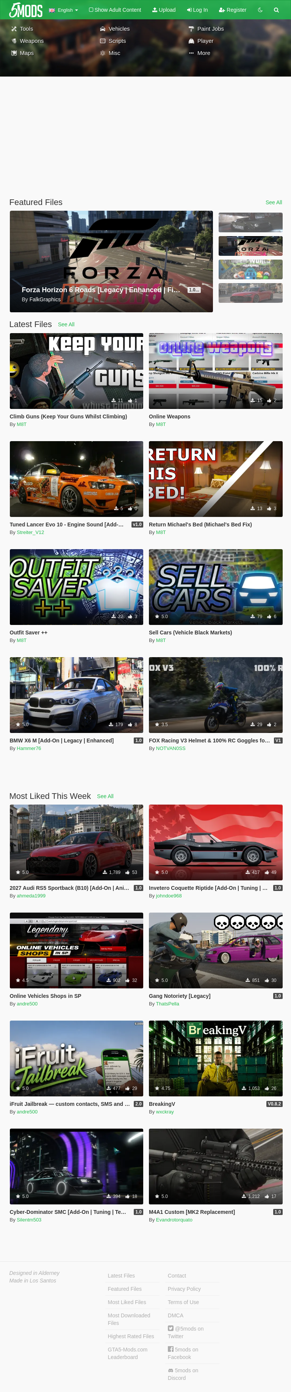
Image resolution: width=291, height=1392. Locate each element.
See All (274, 202)
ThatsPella (167, 1004)
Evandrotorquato (174, 1220)
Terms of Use (183, 1302)
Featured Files (125, 1289)
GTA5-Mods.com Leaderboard (128, 1353)
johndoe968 (169, 896)
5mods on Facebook (183, 1353)
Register (232, 10)
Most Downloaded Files (129, 1319)
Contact (177, 1276)
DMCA (175, 1315)
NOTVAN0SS (171, 748)
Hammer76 (29, 748)
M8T (22, 424)
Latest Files (121, 1276)
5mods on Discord (183, 1374)
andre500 (27, 1004)
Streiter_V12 (30, 532)
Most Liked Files (127, 1302)
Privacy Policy (184, 1289)
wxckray (165, 1112)
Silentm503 (29, 1220)
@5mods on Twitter (186, 1332)
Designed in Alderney (34, 1273)
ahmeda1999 (31, 896)
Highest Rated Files (131, 1336)
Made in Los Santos (32, 1281)
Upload (163, 10)
